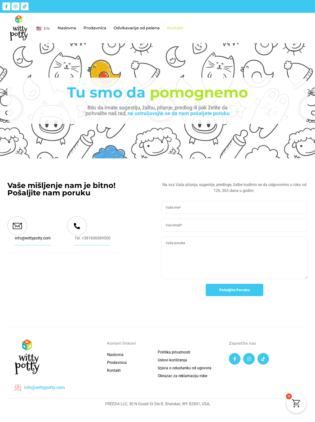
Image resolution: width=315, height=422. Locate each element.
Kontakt (175, 28)
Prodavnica (94, 28)
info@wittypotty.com (33, 238)
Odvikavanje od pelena (137, 28)
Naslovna (67, 28)
